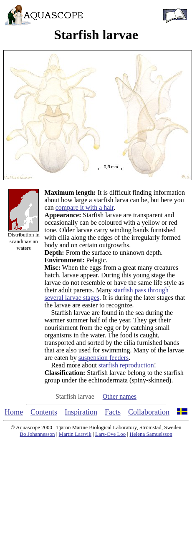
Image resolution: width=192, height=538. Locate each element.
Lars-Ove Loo (110, 434)
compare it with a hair (85, 207)
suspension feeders (103, 357)
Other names (119, 396)
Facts (113, 412)
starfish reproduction (126, 365)
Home (14, 412)
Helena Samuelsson (150, 434)
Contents (43, 412)
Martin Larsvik (75, 434)
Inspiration (81, 412)
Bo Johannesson (37, 434)
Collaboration (148, 412)
